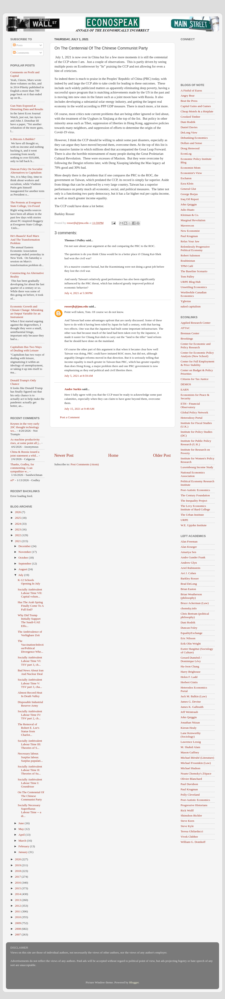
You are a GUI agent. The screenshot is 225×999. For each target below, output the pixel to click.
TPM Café (187, 266)
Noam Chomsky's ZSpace (196, 773)
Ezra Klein (187, 183)
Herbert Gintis (189, 682)
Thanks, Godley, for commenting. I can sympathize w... (22, 468)
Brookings (187, 338)
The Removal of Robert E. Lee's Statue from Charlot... (28, 730)
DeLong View (189, 132)
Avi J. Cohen (188, 573)
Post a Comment (70, 417)
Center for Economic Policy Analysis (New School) (197, 354)
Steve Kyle (187, 826)
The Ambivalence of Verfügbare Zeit (30, 633)
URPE (184, 520)
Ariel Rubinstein (190, 568)
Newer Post (64, 455)
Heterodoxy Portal (191, 417)
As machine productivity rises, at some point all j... (25, 441)
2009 (18, 923)
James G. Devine (191, 701)
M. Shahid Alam (190, 747)
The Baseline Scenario (194, 271)
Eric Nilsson (188, 638)
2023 (18, 529)
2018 (18, 871)
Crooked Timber (190, 116)
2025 (18, 517)
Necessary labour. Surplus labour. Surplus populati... (30, 757)
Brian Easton (188, 589)
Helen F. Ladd (189, 677)
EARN (185, 389)
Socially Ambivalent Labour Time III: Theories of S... (30, 744)
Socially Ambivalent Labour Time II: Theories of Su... (30, 770)
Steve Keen (187, 820)
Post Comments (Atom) (85, 464)
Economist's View (191, 173)
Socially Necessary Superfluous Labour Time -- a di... (29, 811)
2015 (18, 888)
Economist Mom (190, 167)
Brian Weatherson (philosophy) (191, 596)
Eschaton (186, 178)
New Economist (190, 230)
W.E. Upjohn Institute (194, 525)
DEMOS (186, 384)
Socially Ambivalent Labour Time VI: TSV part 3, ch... (30, 661)
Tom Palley (187, 276)
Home (113, 455)
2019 (18, 865)
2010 (18, 917)
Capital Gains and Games (196, 106)
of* (12, 480)
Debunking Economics (194, 137)
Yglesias (186, 301)
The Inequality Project (194, 500)
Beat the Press (189, 100)
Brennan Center (190, 333)
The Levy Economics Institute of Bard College (195, 507)
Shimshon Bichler (191, 815)
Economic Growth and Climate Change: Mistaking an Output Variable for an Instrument (26, 312)
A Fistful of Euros (191, 90)
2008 (18, 928)
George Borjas (189, 194)
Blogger (134, 982)
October (23, 557)
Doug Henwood (190, 148)
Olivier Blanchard (191, 778)
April (21, 834)
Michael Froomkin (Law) (196, 763)
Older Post (162, 455)
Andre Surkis (72, 389)
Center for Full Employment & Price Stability (197, 363)
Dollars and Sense (191, 143)
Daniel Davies (189, 127)
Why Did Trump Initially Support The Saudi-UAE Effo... (29, 621)
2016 (18, 882)
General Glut (188, 188)
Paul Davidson (189, 784)
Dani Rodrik (188, 122)
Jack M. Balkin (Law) (194, 696)
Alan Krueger (189, 546)
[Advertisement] (112, 440)
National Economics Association (193, 474)
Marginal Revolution (193, 220)
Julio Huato (187, 209)
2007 (18, 934)
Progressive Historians (194, 805)
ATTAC (185, 328)
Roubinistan (188, 260)
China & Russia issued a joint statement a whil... (24, 453)
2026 (18, 512)
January (23, 852)
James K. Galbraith (192, 707)
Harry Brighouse (190, 671)
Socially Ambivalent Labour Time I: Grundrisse (30, 783)
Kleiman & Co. (190, 215)
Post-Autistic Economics (195, 490)
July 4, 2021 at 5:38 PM (78, 293)
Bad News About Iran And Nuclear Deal (31, 672)
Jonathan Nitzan (190, 722)
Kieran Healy (188, 727)
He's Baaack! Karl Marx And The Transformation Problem (25, 239)
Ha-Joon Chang (190, 666)
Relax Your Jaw (190, 241)
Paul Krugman (189, 236)
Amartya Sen (188, 552)
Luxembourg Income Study (197, 467)
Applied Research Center (195, 322)
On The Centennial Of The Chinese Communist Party (31, 796)
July (21, 575)
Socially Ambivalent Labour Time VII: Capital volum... (30, 593)
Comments (21, 52)
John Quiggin (189, 204)
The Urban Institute (192, 514)
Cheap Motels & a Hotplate (197, 111)
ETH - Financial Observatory (190, 405)
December (24, 546)
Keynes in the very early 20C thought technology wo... (24, 427)
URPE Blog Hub (191, 281)
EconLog (186, 153)
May (21, 829)
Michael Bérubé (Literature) (197, 757)
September (25, 563)
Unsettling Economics (194, 287)
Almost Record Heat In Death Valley (30, 694)
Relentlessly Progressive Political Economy (195, 248)
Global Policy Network (194, 412)
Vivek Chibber (189, 836)
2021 (18, 541)
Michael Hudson (190, 768)
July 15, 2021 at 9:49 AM (79, 408)
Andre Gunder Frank (193, 557)
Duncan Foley (189, 627)
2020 (18, 859)
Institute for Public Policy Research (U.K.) (196, 442)
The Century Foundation (195, 495)
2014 (18, 894)
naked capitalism (191, 306)
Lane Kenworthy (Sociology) (191, 734)
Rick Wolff (187, 810)
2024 (18, 523)
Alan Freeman (189, 541)
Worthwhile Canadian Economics (194, 294)
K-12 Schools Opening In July (29, 581)
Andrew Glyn (189, 562)
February (24, 846)
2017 (18, 876)
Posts (18, 45)
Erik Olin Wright (191, 643)
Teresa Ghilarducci (192, 831)
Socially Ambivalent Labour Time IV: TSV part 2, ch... (30, 715)
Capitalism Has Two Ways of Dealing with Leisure (26, 348)
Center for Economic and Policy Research (195, 345)
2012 (18, 905)
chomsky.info (189, 608)
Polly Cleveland (190, 794)
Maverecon (187, 225)
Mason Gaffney (190, 752)
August (23, 569)
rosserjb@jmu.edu (76, 306)
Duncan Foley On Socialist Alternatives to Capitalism (26, 170)
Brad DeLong (189, 583)
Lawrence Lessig (191, 741)
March (22, 840)
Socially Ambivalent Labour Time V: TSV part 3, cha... (30, 683)
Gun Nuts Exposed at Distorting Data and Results (26, 107)
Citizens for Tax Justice (195, 379)
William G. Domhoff (193, 842)
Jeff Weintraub (189, 712)
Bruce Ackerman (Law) (195, 603)
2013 (18, 900)
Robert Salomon (190, 255)
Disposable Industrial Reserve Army (30, 703)
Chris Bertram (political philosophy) (195, 615)
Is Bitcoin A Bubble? (22, 139)
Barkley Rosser (190, 578)
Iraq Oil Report (190, 199)
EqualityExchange (191, 633)
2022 (18, 535)
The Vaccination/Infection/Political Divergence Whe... (31, 646)
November (25, 551)
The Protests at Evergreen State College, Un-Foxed (25, 204)
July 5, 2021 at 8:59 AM (78, 375)
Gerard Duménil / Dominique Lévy (191, 659)
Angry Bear (187, 95)
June (21, 823)
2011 (18, 911)
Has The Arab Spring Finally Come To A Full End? (31, 606)
